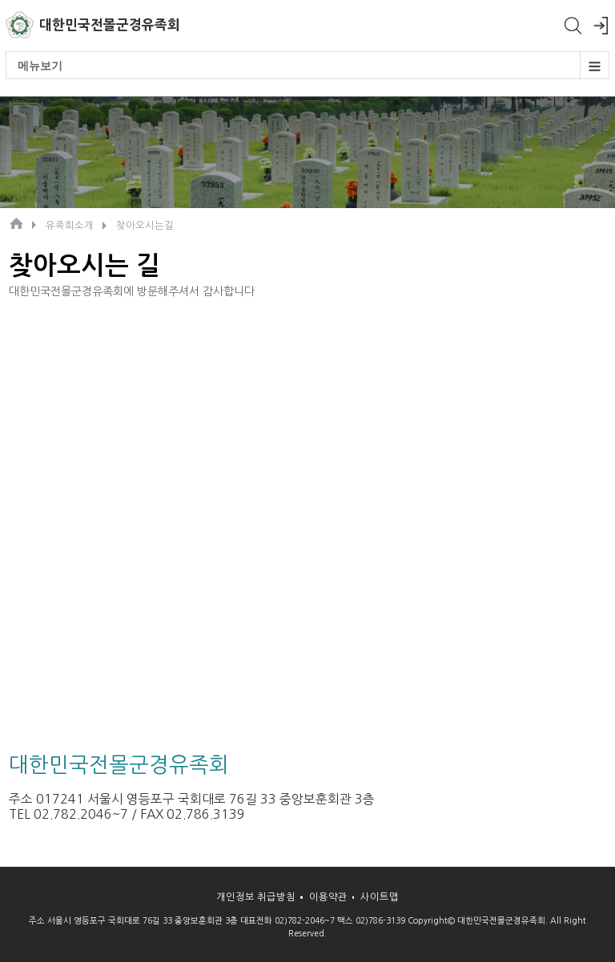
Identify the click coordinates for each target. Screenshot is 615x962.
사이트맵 (379, 897)
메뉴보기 (313, 65)
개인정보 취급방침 (255, 897)
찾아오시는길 (145, 225)
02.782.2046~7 (81, 814)
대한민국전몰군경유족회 (109, 24)
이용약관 (328, 897)
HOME (16, 223)
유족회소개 (70, 225)
